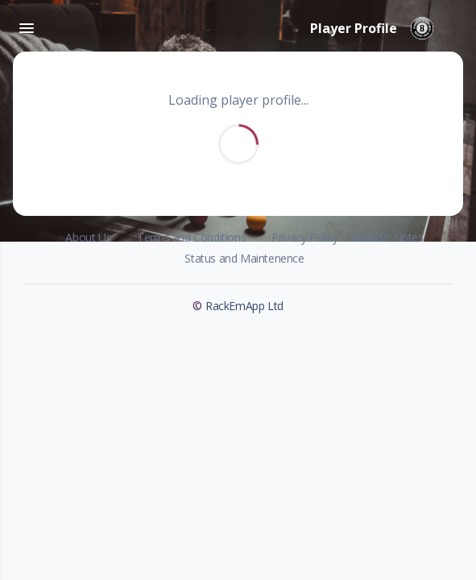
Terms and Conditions (191, 237)
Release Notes (387, 237)
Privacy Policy (304, 237)
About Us (88, 237)
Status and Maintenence (244, 258)
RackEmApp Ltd (244, 305)
